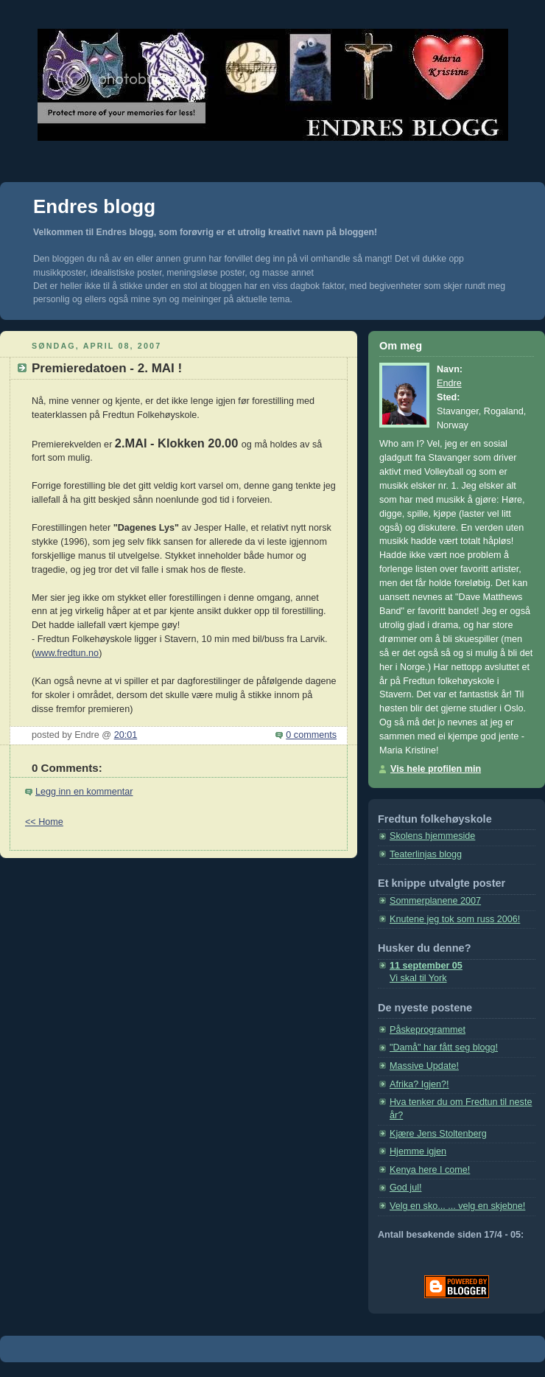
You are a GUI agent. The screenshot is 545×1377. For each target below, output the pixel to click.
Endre (449, 383)
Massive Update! (424, 1066)
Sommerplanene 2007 (435, 901)
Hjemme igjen (418, 1151)
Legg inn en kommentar (84, 792)
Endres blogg (94, 206)
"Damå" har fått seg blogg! (444, 1047)
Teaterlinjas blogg (426, 854)
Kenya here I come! (430, 1170)
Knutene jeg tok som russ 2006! (455, 919)
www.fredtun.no (67, 653)
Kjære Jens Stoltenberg (438, 1134)
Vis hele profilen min (435, 769)
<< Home (44, 822)
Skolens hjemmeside (432, 836)
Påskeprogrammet (427, 1030)
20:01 (126, 735)
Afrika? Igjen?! (419, 1084)
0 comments (311, 735)
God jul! (405, 1187)
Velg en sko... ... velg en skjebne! (457, 1206)
